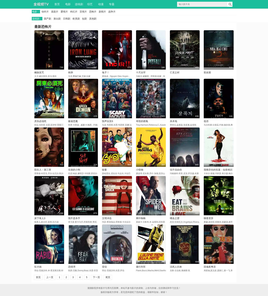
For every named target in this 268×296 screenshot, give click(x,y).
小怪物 (139, 169)
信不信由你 (176, 169)
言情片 (83, 11)
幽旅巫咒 (39, 72)
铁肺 (70, 72)
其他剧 (92, 18)
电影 (68, 4)
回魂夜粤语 (210, 266)
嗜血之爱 (174, 218)
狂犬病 (38, 266)
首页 (57, 4)
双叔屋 (207, 72)
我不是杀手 (74, 218)
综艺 (90, 4)
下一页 (96, 277)
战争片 (112, 11)
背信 (104, 266)
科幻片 (73, 11)
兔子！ (105, 72)
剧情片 (102, 11)
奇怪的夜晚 (142, 121)
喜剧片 (54, 11)
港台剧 (57, 18)
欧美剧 (76, 18)
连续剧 (79, 4)
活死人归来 (176, 266)
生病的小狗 (74, 169)
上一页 (49, 277)
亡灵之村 (174, 72)
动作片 (45, 11)
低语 (206, 121)
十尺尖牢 (141, 72)
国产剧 (47, 18)
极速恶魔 (73, 121)
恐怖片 (92, 11)
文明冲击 (107, 218)
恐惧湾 (71, 266)
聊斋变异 (208, 218)
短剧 (84, 18)
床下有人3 (39, 218)
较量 (104, 169)
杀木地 (173, 121)
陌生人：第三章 (42, 169)
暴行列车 (141, 266)
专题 (111, 4)
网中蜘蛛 (141, 218)
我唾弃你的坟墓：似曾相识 (218, 169)
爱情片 (64, 11)
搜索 (229, 4)
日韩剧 (66, 18)
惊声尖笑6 (107, 121)
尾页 (107, 277)
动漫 (101, 4)
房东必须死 (40, 121)
